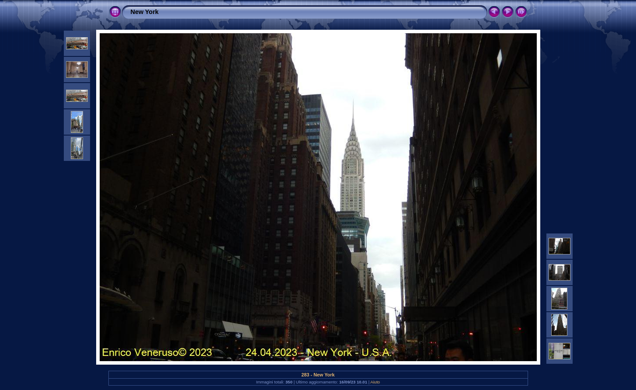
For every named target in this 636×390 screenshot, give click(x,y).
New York (145, 11)
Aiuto (375, 382)
